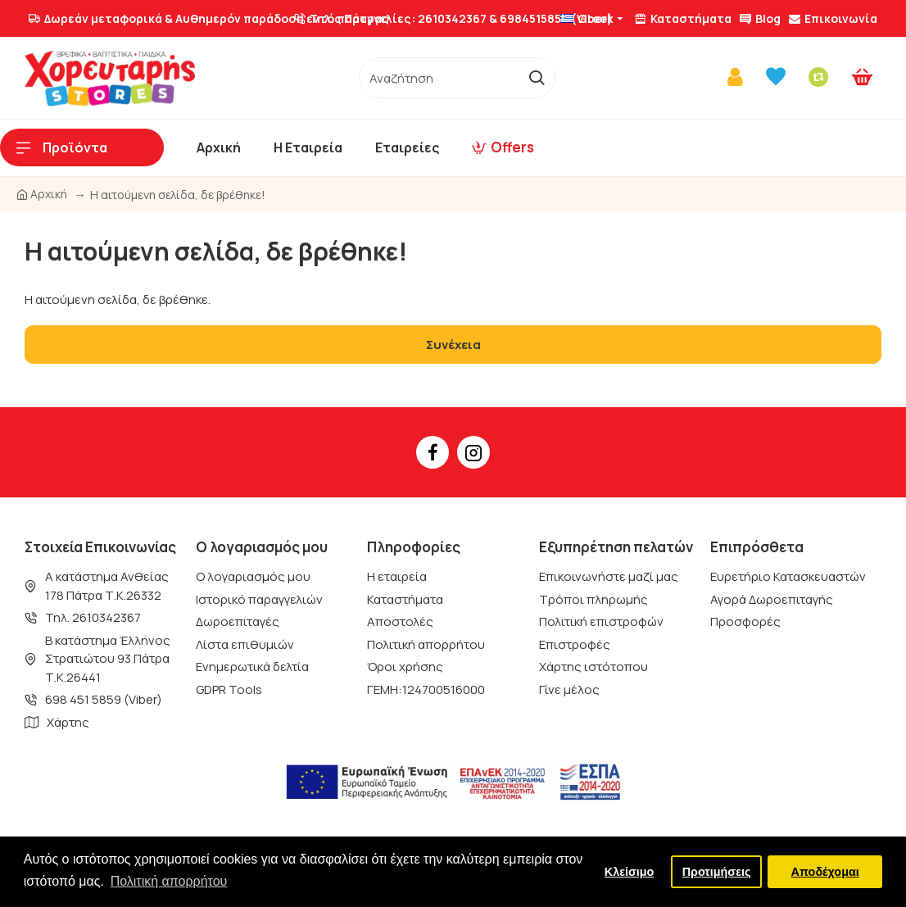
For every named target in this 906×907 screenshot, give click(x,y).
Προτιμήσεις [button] (716, 871)
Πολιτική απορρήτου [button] (169, 881)
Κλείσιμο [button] (630, 871)
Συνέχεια (453, 344)
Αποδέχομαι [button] (825, 871)
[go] (536, 78)
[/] (439, 78)
